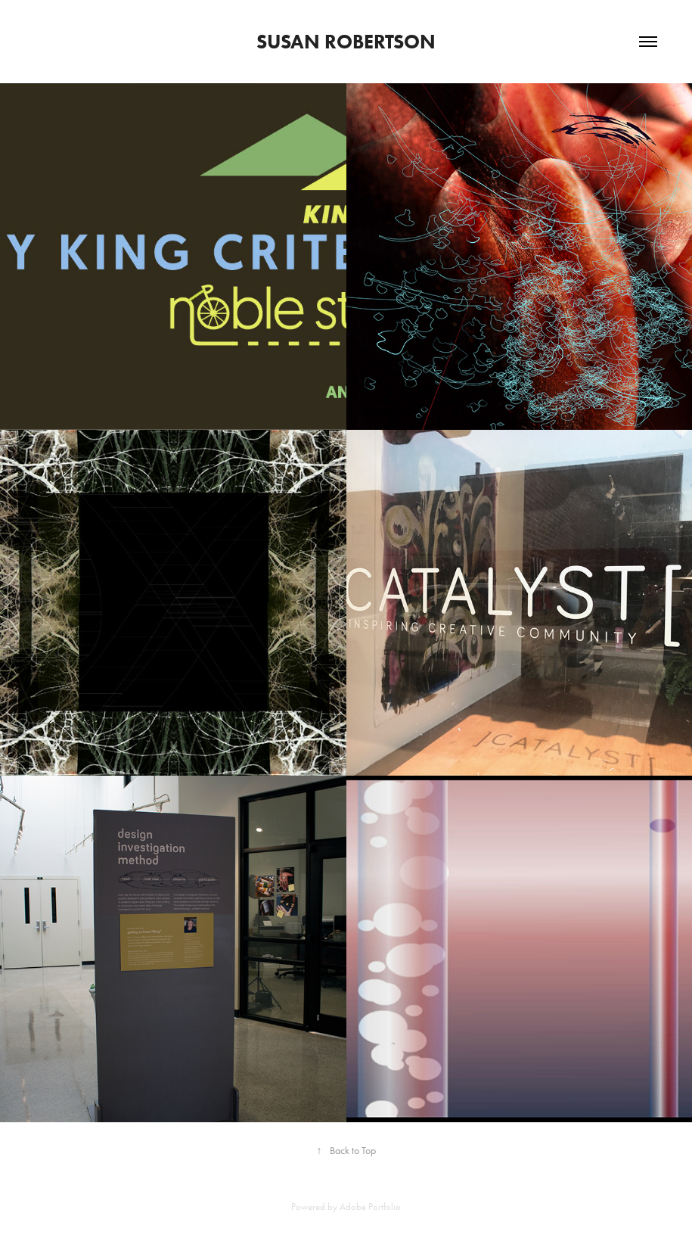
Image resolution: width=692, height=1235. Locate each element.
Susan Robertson (346, 42)
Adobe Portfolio (370, 1206)
